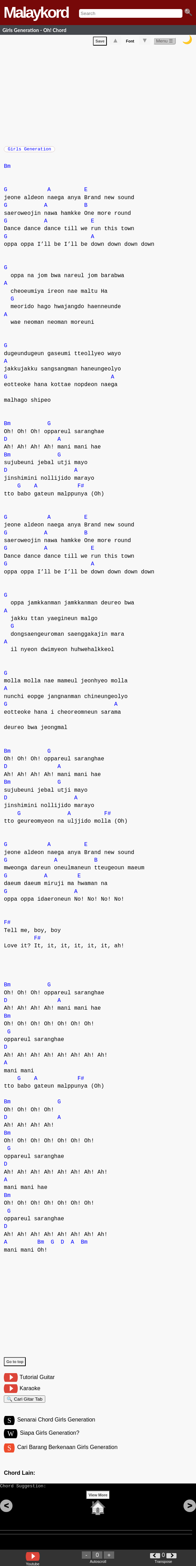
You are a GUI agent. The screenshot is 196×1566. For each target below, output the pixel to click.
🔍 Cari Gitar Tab (24, 1403)
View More (97, 1506)
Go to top (14, 1365)
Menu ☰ (164, 42)
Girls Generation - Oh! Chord (34, 30)
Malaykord (36, 12)
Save (99, 42)
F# (80, 489)
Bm (7, 170)
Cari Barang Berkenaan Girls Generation (67, 1455)
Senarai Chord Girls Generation (56, 1426)
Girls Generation (29, 151)
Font (130, 42)
